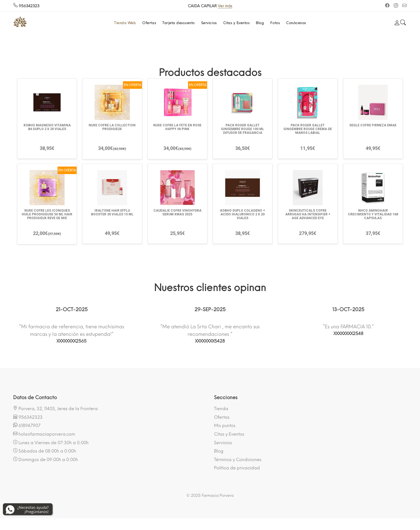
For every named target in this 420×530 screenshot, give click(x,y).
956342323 (26, 6)
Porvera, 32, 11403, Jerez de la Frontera (55, 408)
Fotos (275, 23)
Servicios (209, 23)
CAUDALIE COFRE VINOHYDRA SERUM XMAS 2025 (177, 212)
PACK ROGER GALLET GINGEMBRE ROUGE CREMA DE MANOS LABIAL (307, 129)
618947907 (26, 425)
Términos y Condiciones (237, 459)
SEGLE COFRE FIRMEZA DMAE (372, 125)
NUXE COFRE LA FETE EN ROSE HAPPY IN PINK (177, 127)
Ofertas (149, 23)
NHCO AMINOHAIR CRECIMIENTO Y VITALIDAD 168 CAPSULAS (373, 214)
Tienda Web (125, 23)
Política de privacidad (237, 467)
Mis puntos (224, 425)
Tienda (221, 408)
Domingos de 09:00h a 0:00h (45, 459)
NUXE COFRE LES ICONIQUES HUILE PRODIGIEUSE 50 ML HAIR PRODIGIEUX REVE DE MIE (47, 214)
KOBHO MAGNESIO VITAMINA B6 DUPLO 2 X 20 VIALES (47, 127)
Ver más (225, 6)
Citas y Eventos (236, 23)
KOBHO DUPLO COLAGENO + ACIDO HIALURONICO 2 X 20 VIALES (242, 214)
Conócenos (296, 23)
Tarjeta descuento (178, 23)
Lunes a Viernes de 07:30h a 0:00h (51, 442)
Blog (260, 23)
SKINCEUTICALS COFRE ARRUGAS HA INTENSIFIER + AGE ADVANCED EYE (307, 214)
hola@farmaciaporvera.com (44, 434)
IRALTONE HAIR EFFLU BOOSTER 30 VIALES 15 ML (112, 212)
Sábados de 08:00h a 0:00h (44, 451)
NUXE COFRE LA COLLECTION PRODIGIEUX (112, 127)
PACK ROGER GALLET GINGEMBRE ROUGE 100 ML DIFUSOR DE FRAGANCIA (242, 129)
